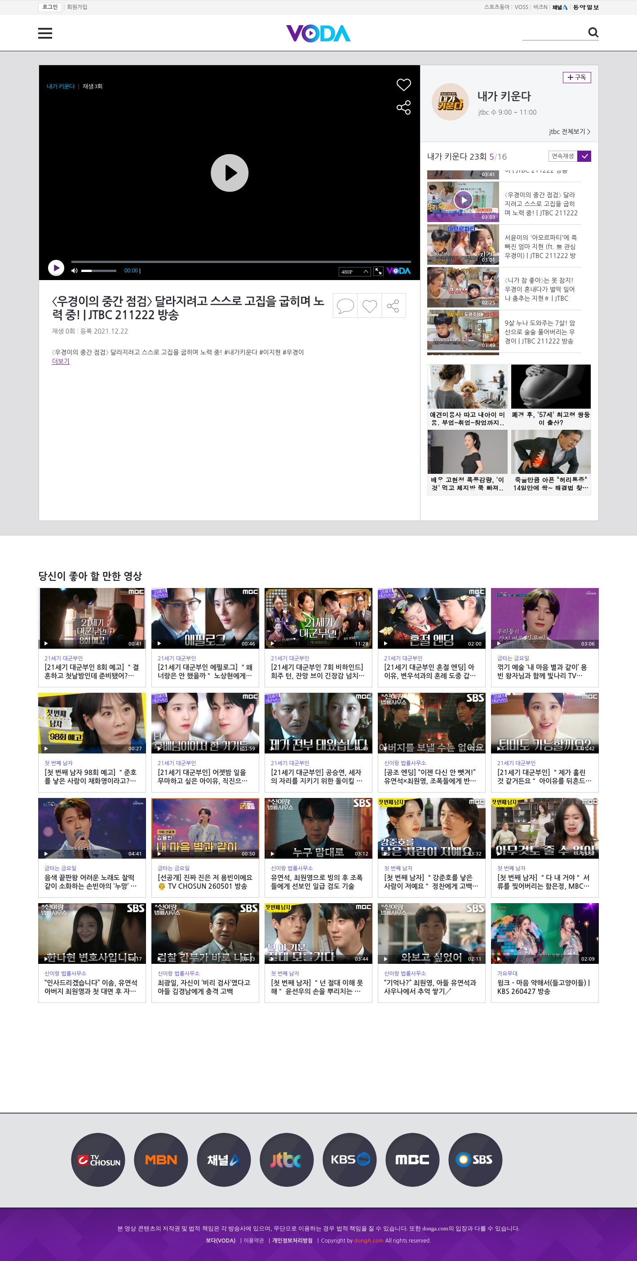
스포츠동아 (496, 7)
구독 (577, 77)
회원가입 (77, 7)
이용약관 (254, 1240)
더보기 (61, 361)
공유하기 (394, 305)
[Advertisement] (229, 401)
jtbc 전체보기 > (569, 132)
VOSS (522, 7)
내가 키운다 (504, 96)
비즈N (541, 7)
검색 (593, 32)
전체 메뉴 (45, 33)
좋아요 (369, 305)
